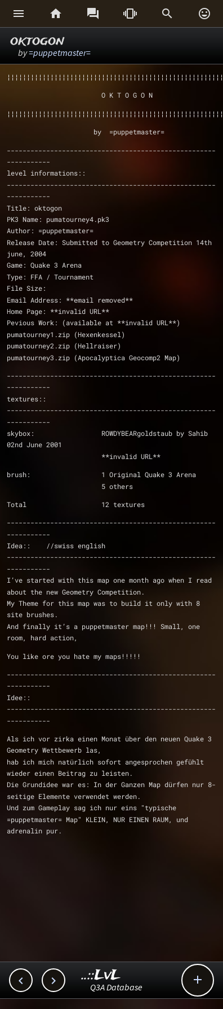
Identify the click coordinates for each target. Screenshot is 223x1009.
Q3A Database (116, 987)
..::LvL (101, 975)
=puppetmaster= (60, 52)
